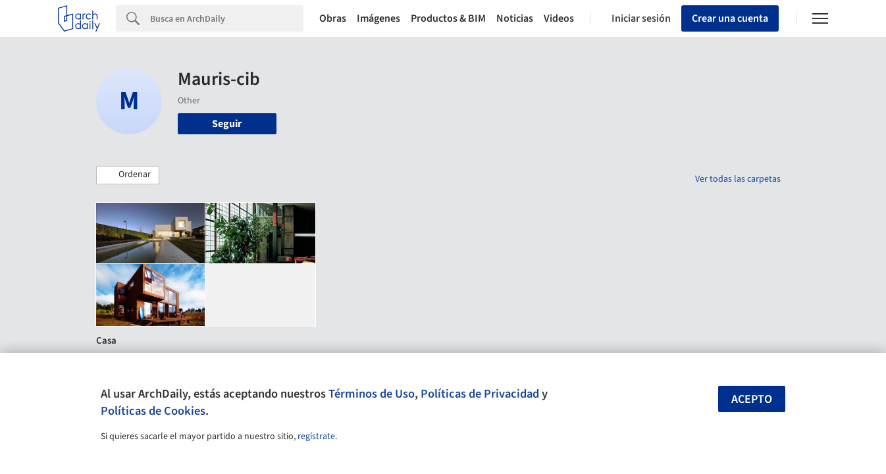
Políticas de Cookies (153, 410)
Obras (332, 18)
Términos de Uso (371, 393)
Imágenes (378, 18)
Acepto (751, 399)
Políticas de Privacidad (480, 393)
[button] (127, 175)
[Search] (226, 18)
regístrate (316, 436)
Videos (559, 18)
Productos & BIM (448, 18)
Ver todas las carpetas (738, 179)
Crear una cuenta (730, 18)
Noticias (514, 18)
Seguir (227, 124)
